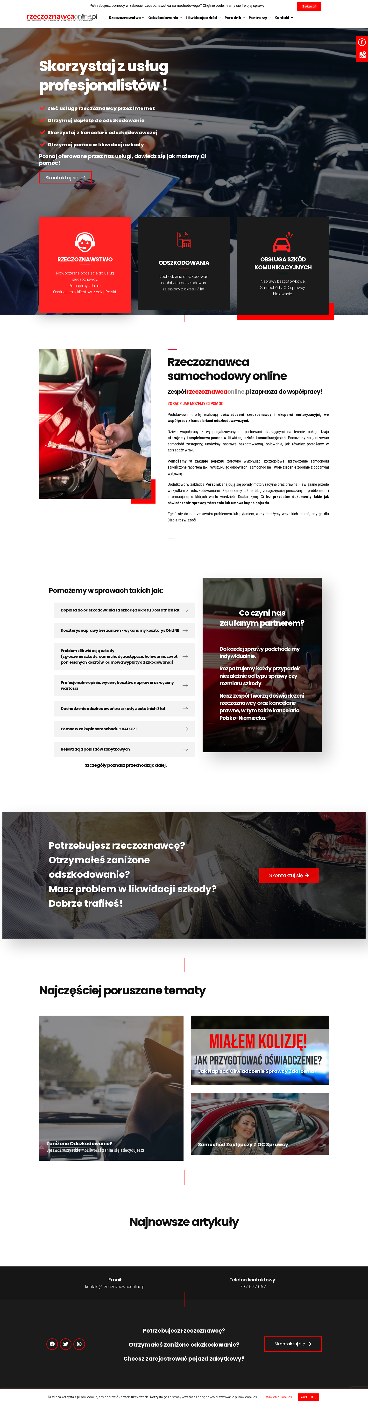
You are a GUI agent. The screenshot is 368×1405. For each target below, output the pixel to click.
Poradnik (233, 17)
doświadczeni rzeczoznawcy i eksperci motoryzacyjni (270, 414)
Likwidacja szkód (201, 17)
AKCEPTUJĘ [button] (308, 1397)
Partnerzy (258, 17)
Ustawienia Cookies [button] (277, 1397)
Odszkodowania (163, 17)
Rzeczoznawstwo (125, 17)
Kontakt (282, 17)
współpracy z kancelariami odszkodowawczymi (208, 420)
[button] (309, 6)
